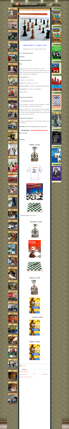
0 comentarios (24, 365)
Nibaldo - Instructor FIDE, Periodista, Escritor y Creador (12, 16)
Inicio (34, 374)
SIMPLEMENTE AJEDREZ (28, 4)
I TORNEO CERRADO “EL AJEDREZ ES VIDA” (29, 13)
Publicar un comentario (24, 371)
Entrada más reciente (23, 374)
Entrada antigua (45, 374)
